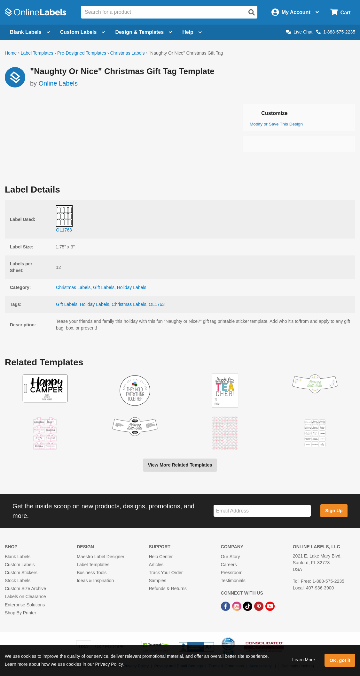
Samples (157, 580)
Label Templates (37, 53)
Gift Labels (103, 287)
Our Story (230, 556)
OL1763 (157, 304)
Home (11, 53)
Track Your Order (166, 572)
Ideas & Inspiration (95, 580)
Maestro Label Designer (100, 556)
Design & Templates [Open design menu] (143, 32)
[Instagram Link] (237, 606)
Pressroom (232, 572)
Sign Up (333, 510)
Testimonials (233, 580)
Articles (156, 564)
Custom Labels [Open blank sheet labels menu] (82, 32)
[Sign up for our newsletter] (262, 511)
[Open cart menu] (340, 12)
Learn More (303, 659)
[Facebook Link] (226, 606)
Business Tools (91, 572)
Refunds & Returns (167, 588)
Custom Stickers (21, 572)
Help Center (161, 556)
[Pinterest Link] (259, 606)
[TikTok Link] (248, 606)
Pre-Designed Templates (81, 53)
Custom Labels (20, 564)
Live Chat (299, 32)
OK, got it (340, 660)
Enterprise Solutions (25, 604)
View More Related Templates (180, 464)
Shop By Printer (20, 612)
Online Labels (58, 83)
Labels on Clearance (25, 596)
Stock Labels (17, 580)
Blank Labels (17, 556)
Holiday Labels (131, 287)
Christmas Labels (127, 53)
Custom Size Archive (25, 588)
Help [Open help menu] (192, 32)
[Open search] (251, 12)
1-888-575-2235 (335, 31)
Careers (229, 564)
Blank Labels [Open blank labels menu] (30, 32)
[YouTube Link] (270, 606)
